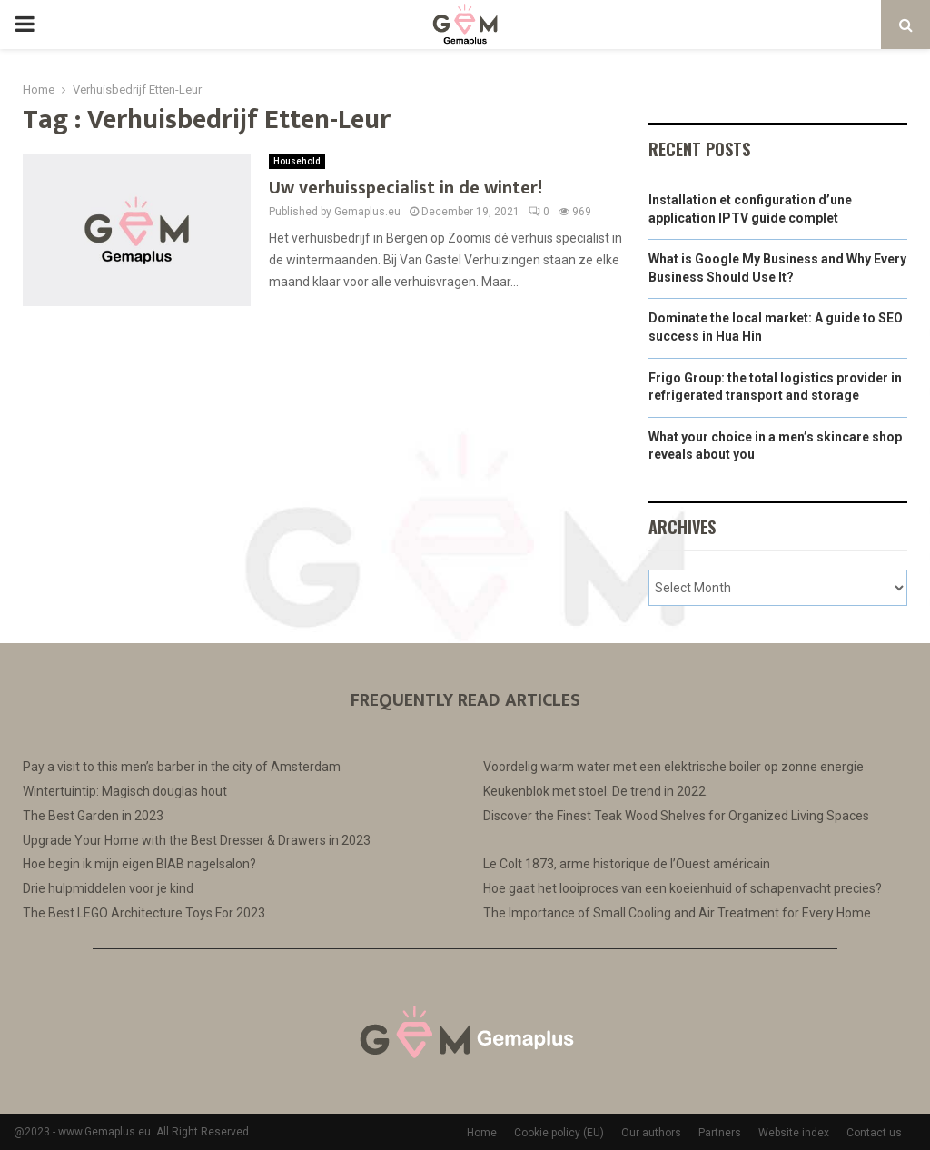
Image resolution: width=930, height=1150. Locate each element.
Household (297, 161)
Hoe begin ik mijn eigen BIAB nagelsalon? (139, 864)
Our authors (651, 1132)
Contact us (874, 1132)
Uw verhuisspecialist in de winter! (405, 188)
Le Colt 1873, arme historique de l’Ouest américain (626, 864)
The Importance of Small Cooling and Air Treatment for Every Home (677, 913)
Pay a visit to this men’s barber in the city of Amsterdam (182, 766)
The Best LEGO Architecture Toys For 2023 (144, 913)
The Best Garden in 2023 (93, 815)
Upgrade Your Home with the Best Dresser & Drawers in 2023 (197, 840)
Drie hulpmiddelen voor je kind (108, 888)
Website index (793, 1132)
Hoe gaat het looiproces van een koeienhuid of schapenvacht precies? (682, 888)
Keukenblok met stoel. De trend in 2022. (595, 791)
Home (482, 1132)
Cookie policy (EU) (559, 1132)
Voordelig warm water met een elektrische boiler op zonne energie (673, 766)
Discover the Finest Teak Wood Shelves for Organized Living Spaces (676, 815)
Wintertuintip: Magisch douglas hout (125, 791)
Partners (719, 1132)
